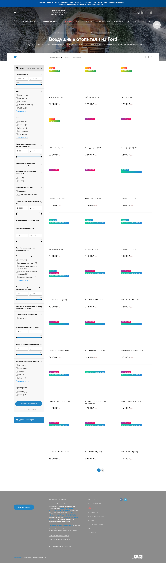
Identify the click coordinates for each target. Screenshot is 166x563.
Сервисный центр (95, 524)
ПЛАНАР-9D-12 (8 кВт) (93, 452)
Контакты (92, 533)
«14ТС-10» (52, 510)
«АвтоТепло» (61, 515)
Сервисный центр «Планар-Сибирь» (61, 525)
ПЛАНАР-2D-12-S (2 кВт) (94, 300)
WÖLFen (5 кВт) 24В (56, 148)
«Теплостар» (64, 508)
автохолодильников (63, 521)
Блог (90, 529)
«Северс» (59, 510)
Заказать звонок (24, 507)
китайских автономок (56, 517)
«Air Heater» (75, 517)
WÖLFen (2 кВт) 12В (56, 97)
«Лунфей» (66, 510)
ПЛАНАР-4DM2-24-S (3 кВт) (95, 350)
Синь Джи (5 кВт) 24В (93, 198)
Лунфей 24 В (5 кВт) (128, 249)
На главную (93, 500)
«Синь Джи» (53, 519)
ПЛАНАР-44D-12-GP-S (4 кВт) (132, 350)
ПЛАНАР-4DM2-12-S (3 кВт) (59, 350)
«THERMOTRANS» (71, 515)
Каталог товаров (95, 504)
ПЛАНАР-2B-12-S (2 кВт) (58, 300)
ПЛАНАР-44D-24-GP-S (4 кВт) (59, 401)
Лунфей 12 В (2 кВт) (128, 198)
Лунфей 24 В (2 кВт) (56, 249)
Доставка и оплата (96, 516)
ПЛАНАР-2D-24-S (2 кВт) (130, 300)
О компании (93, 512)
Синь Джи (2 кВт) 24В (129, 148)
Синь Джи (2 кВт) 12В (93, 148)
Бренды (91, 520)
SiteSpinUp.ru (18, 557)
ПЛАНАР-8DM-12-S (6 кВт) (131, 401)
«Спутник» (52, 515)
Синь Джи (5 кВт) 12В (57, 198)
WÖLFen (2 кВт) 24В (92, 97)
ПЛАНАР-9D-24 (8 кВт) (129, 452)
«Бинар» (72, 508)
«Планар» (73, 513)
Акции (90, 508)
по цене (67, 57)
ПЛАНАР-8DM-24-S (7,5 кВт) (59, 452)
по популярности (54, 57)
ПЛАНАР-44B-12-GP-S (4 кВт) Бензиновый (95, 402)
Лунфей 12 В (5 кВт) (92, 249)
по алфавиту (77, 57)
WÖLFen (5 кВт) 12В (128, 97)
